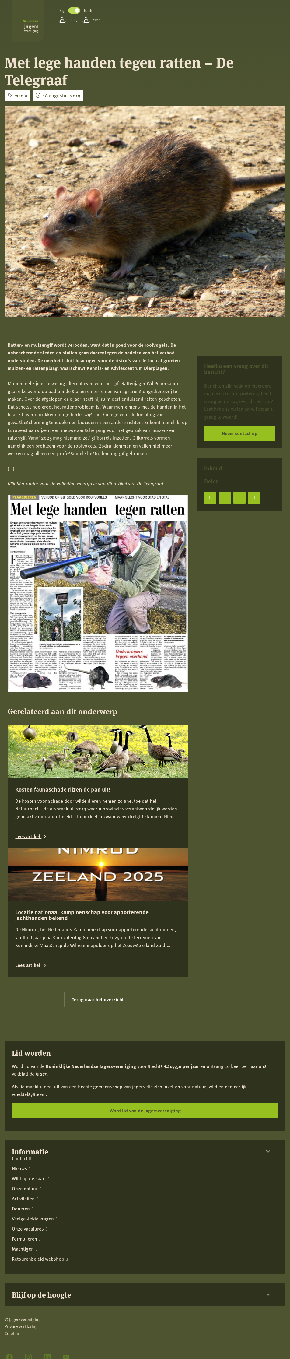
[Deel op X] (225, 498)
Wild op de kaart (29, 1178)
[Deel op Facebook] (210, 498)
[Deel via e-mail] (254, 498)
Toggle (74, 10)
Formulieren (24, 1238)
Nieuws (19, 1168)
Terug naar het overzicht (98, 999)
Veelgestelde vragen (33, 1218)
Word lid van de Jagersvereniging (145, 1110)
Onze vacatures (28, 1228)
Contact (19, 1158)
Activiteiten (23, 1198)
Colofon (12, 1333)
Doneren (21, 1208)
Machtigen (23, 1249)
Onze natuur (25, 1188)
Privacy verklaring (21, 1326)
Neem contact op (239, 433)
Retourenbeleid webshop (38, 1259)
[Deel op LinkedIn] (239, 498)
